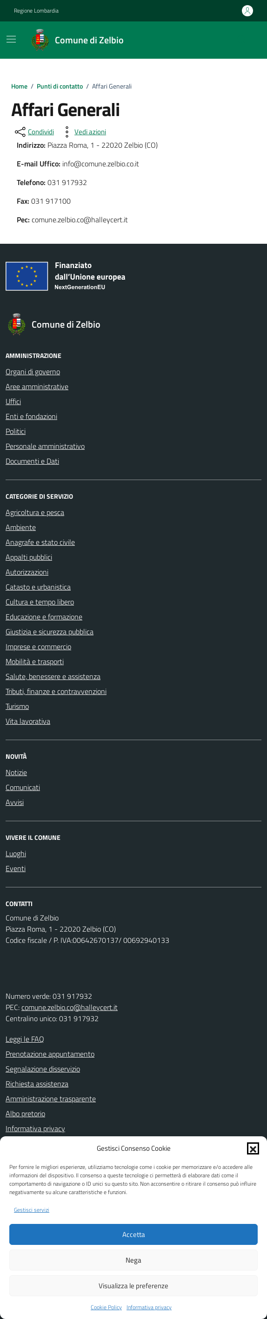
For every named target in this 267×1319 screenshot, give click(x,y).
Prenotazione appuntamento (50, 1053)
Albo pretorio (25, 1113)
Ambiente (21, 527)
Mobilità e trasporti (35, 661)
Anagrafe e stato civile (40, 542)
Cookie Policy (106, 1307)
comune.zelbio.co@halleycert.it (69, 1007)
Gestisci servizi (31, 1210)
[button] (253, 1148)
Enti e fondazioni (31, 416)
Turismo (17, 706)
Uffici (13, 401)
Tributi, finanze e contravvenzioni (56, 691)
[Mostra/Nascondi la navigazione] (11, 39)
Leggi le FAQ (25, 1038)
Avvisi (15, 802)
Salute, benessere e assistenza (53, 676)
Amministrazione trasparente (51, 1098)
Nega (133, 1260)
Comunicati (23, 787)
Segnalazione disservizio (43, 1068)
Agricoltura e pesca (35, 512)
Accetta (133, 1234)
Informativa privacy (149, 1307)
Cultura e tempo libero (40, 601)
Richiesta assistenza (37, 1083)
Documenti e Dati (32, 461)
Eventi (16, 868)
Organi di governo (33, 371)
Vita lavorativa (28, 721)
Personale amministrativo (45, 446)
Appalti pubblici (29, 557)
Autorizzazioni (27, 571)
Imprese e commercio (38, 646)
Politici (16, 431)
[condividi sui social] (33, 131)
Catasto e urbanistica (38, 586)
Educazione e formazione (44, 616)
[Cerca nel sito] (242, 40)
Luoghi (16, 853)
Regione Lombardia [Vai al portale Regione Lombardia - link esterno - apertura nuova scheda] (36, 11)
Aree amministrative (37, 386)
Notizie (16, 772)
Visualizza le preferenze (133, 1285)
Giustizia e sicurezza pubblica (49, 631)
